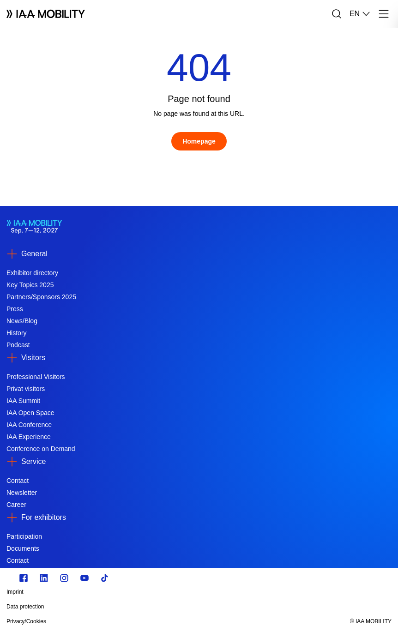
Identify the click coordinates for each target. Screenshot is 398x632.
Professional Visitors (35, 376)
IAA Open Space (30, 412)
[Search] (336, 14)
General (34, 254)
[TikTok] (105, 578)
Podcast (18, 345)
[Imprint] (141, 592)
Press (14, 309)
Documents (22, 548)
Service (33, 461)
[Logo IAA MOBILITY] (45, 14)
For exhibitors (43, 517)
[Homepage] (199, 141)
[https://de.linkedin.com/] (44, 578)
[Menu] (383, 13)
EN (360, 13)
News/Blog (21, 321)
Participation (24, 536)
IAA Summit (23, 400)
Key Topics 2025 (30, 285)
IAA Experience (28, 436)
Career (16, 504)
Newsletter (21, 492)
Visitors (33, 357)
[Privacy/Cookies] (141, 621)
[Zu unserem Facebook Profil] (23, 578)
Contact (17, 480)
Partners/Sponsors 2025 (41, 297)
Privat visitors (25, 388)
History (16, 333)
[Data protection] (141, 606)
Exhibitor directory (32, 273)
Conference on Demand (40, 448)
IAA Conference (29, 424)
